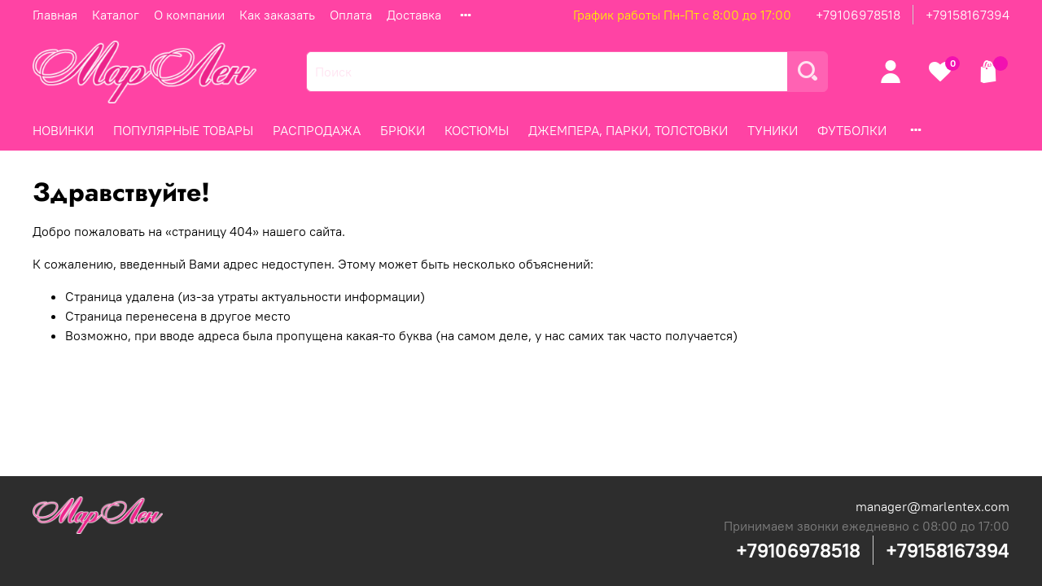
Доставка (414, 15)
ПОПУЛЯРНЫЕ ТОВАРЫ (183, 130)
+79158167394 (967, 15)
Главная (55, 15)
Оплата (351, 15)
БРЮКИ (402, 130)
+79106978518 (858, 15)
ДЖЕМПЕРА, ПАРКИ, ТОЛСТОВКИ (628, 130)
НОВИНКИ (63, 130)
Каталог (115, 15)
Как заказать (277, 15)
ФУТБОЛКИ (852, 130)
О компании (189, 15)
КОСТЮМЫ (476, 130)
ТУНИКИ (772, 130)
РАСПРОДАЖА (317, 130)
